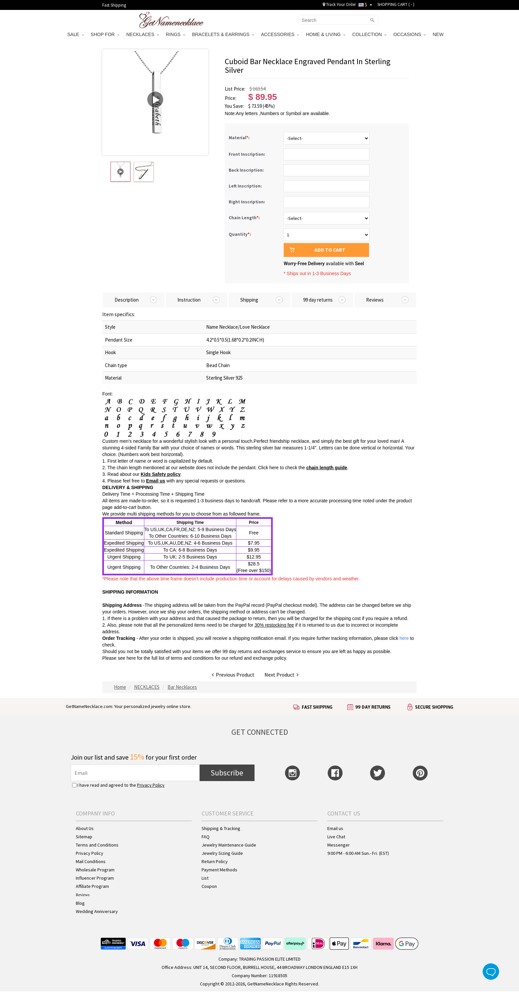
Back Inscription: (247, 170)
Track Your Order (339, 4)
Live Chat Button (491, 971)
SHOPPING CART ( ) (395, 4)
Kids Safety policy (161, 474)
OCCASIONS (409, 34)
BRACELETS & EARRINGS (223, 34)
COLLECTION (369, 34)
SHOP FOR (105, 34)
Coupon (209, 886)
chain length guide (326, 467)
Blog (80, 903)
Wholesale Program (95, 870)
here (131, 658)
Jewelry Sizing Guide (222, 853)
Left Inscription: (246, 186)
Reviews (82, 895)
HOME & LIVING (325, 34)
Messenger (338, 845)
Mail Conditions (91, 861)
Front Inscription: (247, 154)
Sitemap (84, 837)
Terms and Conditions (97, 845)
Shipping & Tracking (221, 828)
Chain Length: (245, 218)
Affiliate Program (92, 886)
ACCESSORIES (280, 34)
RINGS (175, 34)
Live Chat (336, 837)
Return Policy (215, 861)
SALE (75, 34)
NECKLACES (142, 34)
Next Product (281, 674)
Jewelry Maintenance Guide (229, 845)
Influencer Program (95, 878)
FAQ (206, 837)
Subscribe (227, 773)
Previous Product (233, 674)
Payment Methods (219, 870)
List (205, 878)
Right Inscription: (247, 202)
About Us (85, 828)
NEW (439, 34)
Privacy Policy (151, 785)
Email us (155, 480)
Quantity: (240, 234)
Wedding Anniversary (97, 911)
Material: (240, 138)
